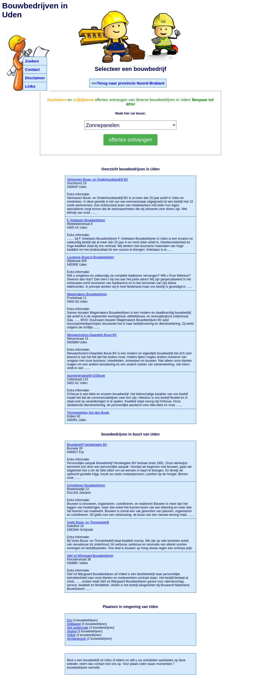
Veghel (72, 631)
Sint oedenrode (77, 627)
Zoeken (32, 61)
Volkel (71, 635)
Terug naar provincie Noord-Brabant (130, 83)
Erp (69, 620)
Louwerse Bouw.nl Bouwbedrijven (90, 257)
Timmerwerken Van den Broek (88, 413)
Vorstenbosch (76, 639)
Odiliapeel (74, 624)
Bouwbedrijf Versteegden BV (87, 445)
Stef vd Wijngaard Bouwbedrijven (90, 556)
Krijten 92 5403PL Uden (88, 416)
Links (30, 86)
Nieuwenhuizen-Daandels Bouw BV (92, 335)
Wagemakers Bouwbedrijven (87, 294)
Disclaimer (35, 78)
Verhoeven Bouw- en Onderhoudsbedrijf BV (97, 179)
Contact (32, 69)
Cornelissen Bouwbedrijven (86, 485)
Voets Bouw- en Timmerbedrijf (88, 522)
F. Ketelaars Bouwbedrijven (86, 220)
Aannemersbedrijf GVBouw (86, 375)
